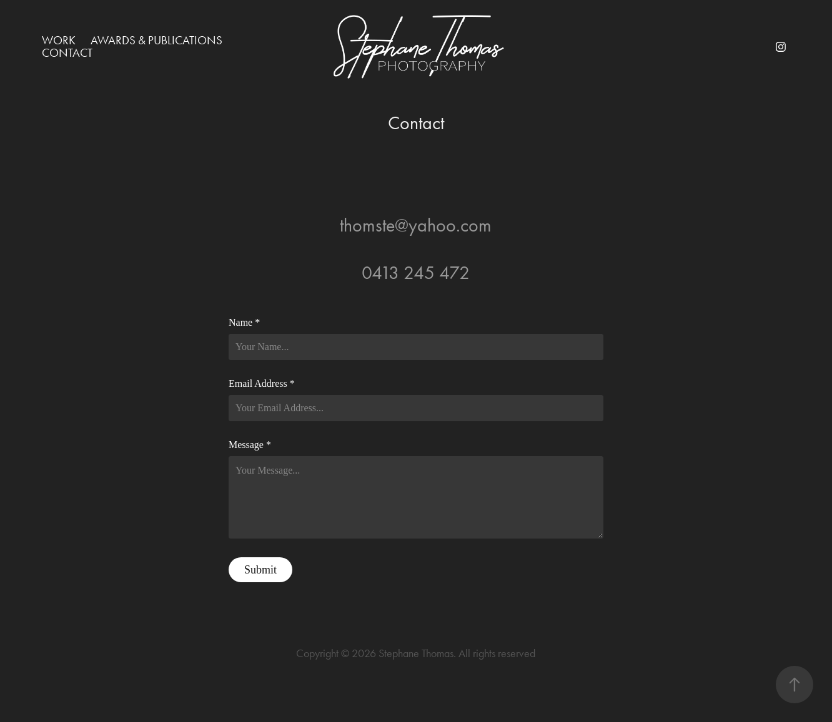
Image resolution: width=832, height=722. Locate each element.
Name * (244, 323)
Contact (67, 53)
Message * (250, 445)
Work (59, 40)
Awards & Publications (156, 40)
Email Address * (262, 384)
